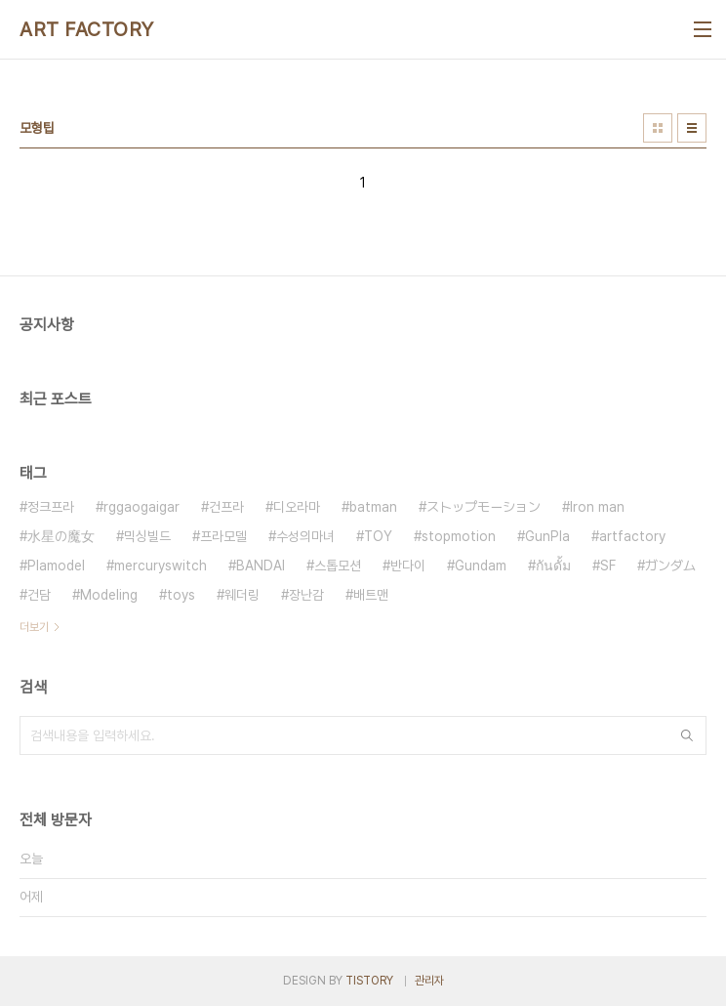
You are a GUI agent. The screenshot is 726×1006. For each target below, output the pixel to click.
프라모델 (223, 536)
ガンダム (670, 565)
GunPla (547, 536)
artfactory (632, 536)
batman (373, 507)
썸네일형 (657, 128)
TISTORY (369, 980)
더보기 (34, 627)
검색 (687, 735)
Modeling (109, 595)
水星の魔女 (61, 536)
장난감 (306, 595)
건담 (39, 595)
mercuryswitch (160, 565)
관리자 (429, 980)
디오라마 (296, 507)
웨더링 (242, 595)
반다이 (407, 565)
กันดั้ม (553, 565)
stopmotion (459, 536)
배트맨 (370, 595)
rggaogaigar (141, 507)
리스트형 (691, 128)
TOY (378, 536)
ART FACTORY (87, 29)
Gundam (480, 565)
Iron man (597, 507)
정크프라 (50, 507)
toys (181, 595)
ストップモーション (483, 507)
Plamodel (56, 565)
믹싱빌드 (147, 536)
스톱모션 (337, 565)
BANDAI (260, 565)
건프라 (226, 507)
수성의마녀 (305, 536)
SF (608, 565)
